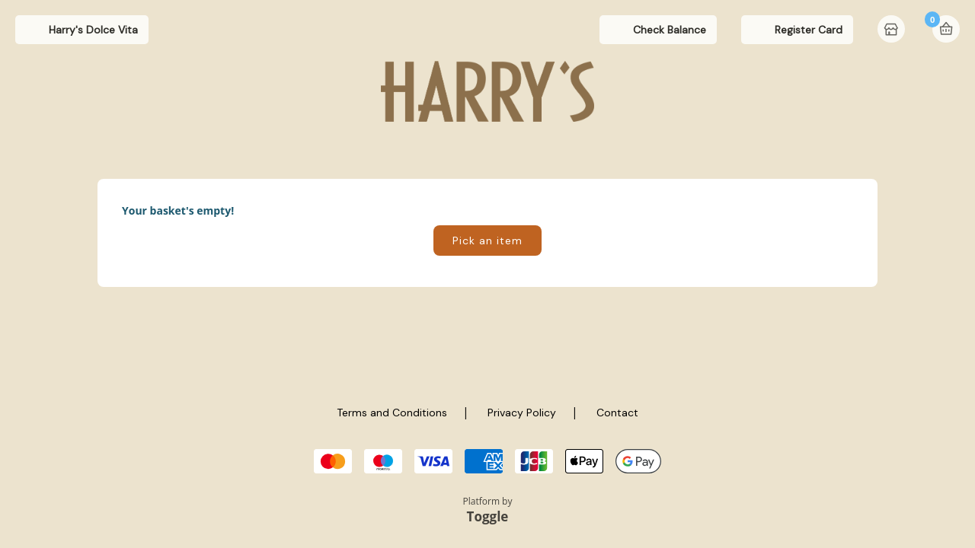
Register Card (808, 30)
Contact (617, 412)
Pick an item (487, 240)
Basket (946, 29)
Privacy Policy (522, 412)
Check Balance (669, 30)
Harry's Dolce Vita (93, 30)
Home (893, 30)
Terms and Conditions (392, 412)
